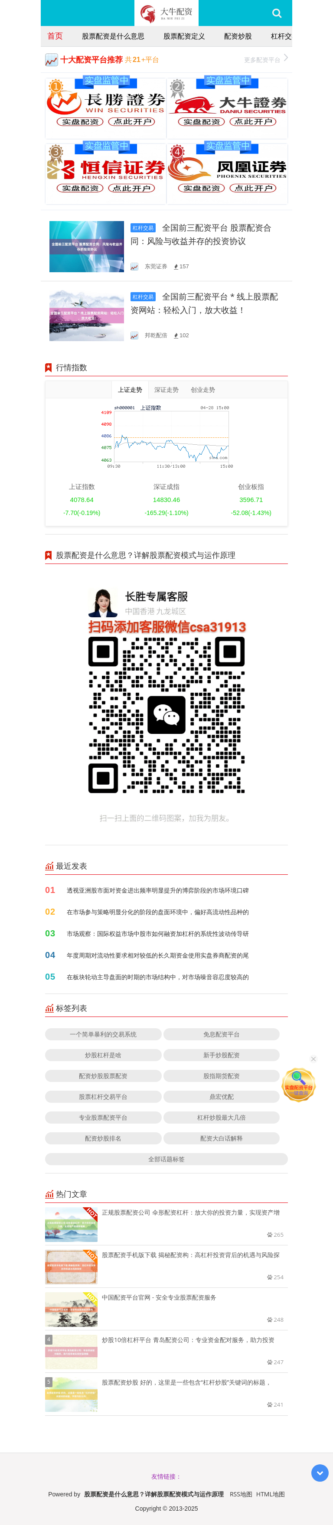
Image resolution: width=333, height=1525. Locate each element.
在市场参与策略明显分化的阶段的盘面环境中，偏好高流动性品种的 (158, 912)
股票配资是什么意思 (113, 36)
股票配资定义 (184, 36)
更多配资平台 (266, 59)
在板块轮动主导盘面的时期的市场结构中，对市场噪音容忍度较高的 (158, 977)
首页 (55, 35)
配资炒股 (238, 36)
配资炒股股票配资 (103, 1076)
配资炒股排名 (103, 1138)
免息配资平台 (221, 1034)
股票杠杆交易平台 (103, 1096)
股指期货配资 (221, 1076)
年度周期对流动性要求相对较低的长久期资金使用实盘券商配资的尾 (158, 955)
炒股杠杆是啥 (103, 1055)
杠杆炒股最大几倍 (221, 1117)
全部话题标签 (166, 1159)
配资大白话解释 (221, 1138)
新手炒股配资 (221, 1055)
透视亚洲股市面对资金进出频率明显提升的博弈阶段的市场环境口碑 (158, 890)
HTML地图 (270, 1494)
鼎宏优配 (221, 1096)
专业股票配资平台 (103, 1117)
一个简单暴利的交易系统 (103, 1034)
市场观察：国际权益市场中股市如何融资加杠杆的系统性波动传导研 (158, 933)
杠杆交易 (285, 36)
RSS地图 (241, 1494)
